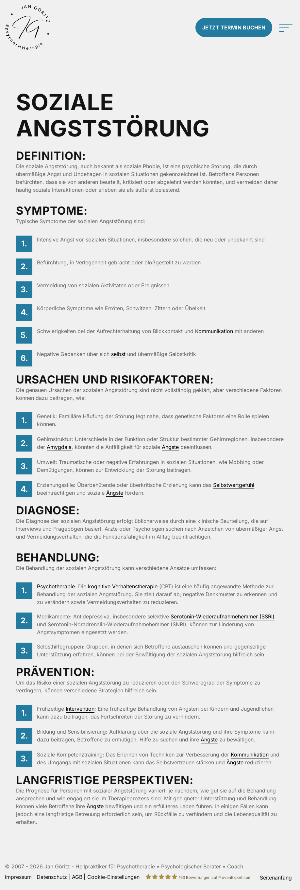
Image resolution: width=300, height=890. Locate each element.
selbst (118, 354)
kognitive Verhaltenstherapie (123, 586)
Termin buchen (233, 27)
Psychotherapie (56, 586)
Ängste (170, 447)
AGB (77, 877)
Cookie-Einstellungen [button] (113, 877)
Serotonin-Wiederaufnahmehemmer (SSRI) (223, 616)
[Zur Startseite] (37, 27)
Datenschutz (52, 877)
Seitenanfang (276, 877)
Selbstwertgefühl (233, 485)
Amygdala (59, 447)
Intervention (80, 708)
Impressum (18, 877)
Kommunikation (214, 331)
